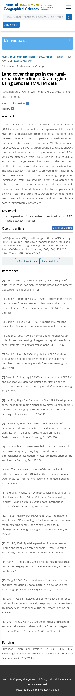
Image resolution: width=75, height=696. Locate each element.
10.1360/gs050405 (23, 60)
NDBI (70, 216)
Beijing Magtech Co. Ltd (45, 689)
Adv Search (11, 24)
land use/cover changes (21, 220)
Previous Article (27, 261)
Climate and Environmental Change (23, 66)
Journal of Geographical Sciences (18, 56)
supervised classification (45, 216)
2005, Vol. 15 (45, 56)
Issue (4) (61, 56)
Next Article (50, 261)
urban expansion (12, 216)
